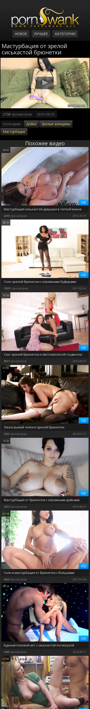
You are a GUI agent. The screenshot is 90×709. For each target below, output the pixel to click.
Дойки (31, 124)
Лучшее (41, 33)
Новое (21, 33)
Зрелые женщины (56, 124)
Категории (65, 33)
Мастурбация (14, 131)
